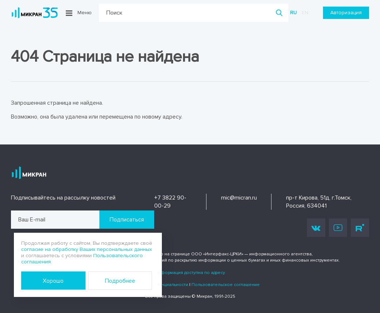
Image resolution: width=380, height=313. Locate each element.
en (305, 12)
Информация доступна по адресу (190, 272)
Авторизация (346, 12)
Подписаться (127, 219)
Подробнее (120, 281)
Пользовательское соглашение (225, 284)
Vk (316, 228)
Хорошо (53, 281)
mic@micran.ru (239, 197)
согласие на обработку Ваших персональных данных (86, 249)
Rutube (360, 227)
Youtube (338, 227)
